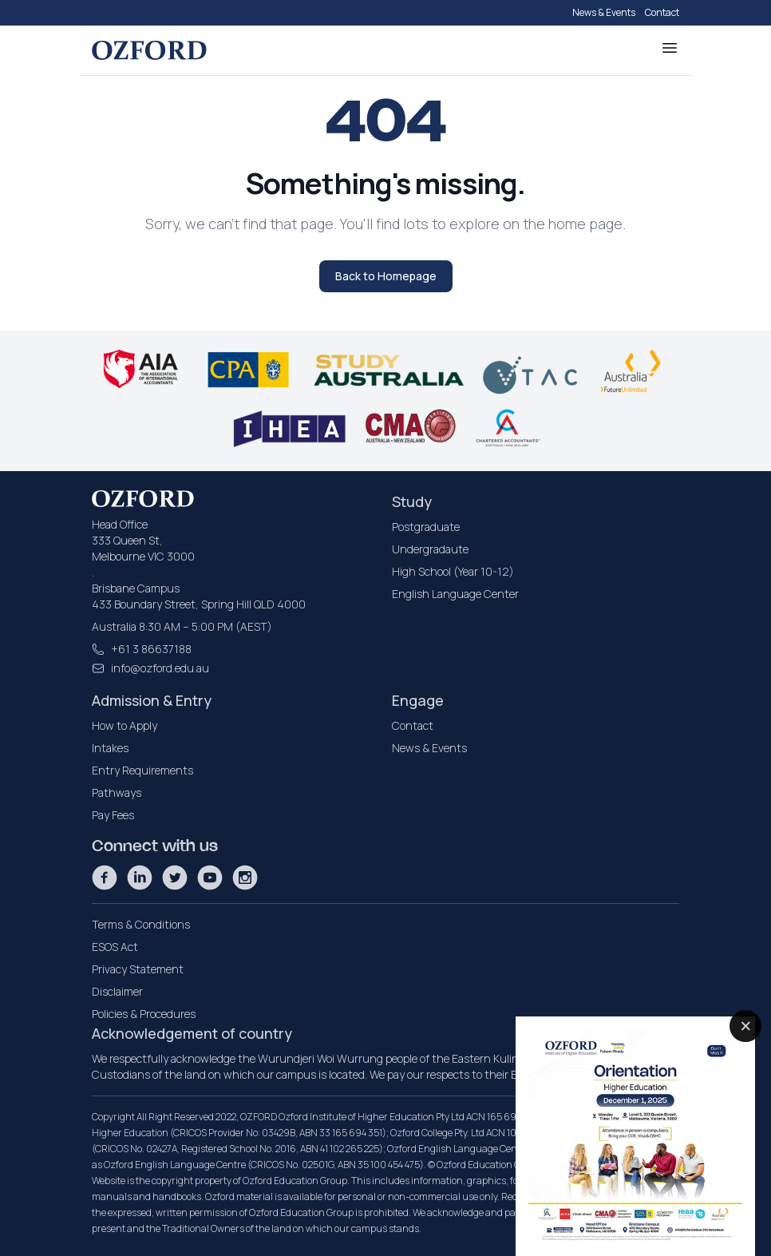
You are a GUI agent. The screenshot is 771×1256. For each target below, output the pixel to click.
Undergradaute (430, 549)
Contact (662, 12)
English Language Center (455, 593)
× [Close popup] (746, 1026)
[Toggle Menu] (669, 47)
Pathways (116, 792)
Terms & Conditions (141, 924)
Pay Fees (113, 814)
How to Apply (124, 725)
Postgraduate (426, 526)
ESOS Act (115, 946)
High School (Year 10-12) (453, 571)
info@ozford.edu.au (160, 668)
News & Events (603, 12)
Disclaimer (117, 991)
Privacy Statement (138, 969)
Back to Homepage (386, 275)
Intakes (110, 747)
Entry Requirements (142, 770)
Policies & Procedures (144, 1013)
